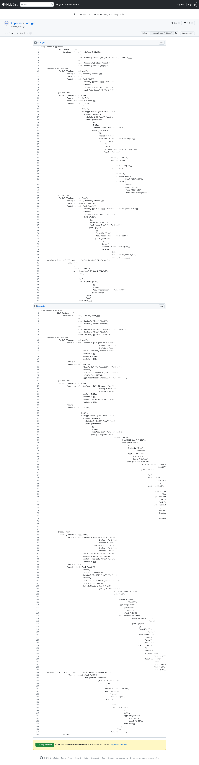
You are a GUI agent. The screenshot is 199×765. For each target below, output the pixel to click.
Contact (110, 758)
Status (86, 758)
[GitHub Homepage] (41, 758)
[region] (99, 174)
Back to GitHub (72, 4)
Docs (103, 758)
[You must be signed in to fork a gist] (189, 23)
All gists (59, 4)
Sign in (180, 4)
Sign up (192, 4)
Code (9, 33)
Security (79, 758)
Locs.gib (30, 23)
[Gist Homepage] (10, 4)
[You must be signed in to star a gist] (176, 23)
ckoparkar (16, 23)
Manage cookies (122, 758)
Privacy (70, 758)
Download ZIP (187, 33)
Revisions (24, 33)
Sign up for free (45, 744)
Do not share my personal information (144, 758)
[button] (176, 33)
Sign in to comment (119, 744)
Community (95, 758)
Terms (63, 758)
